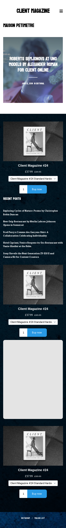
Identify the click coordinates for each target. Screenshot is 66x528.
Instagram (25, 518)
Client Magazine (33, 11)
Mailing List (39, 518)
